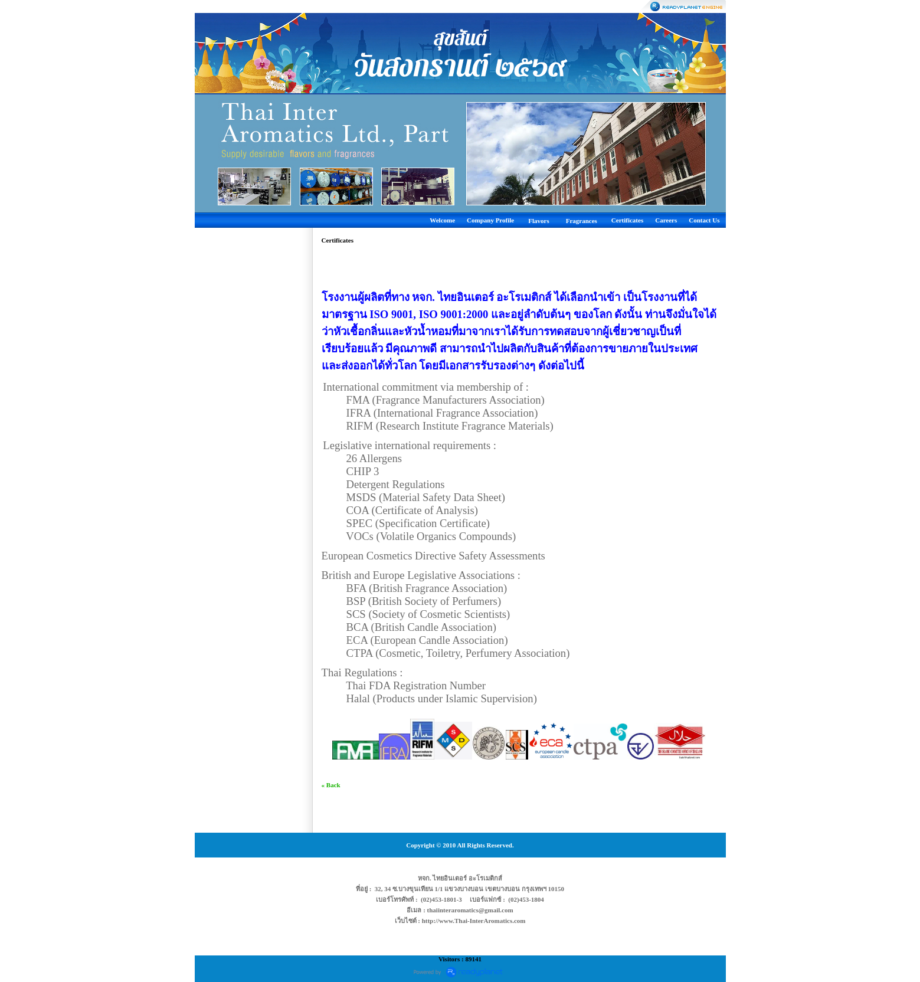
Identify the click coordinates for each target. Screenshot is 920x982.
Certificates (627, 220)
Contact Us (704, 220)
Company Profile (490, 220)
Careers (666, 220)
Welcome (442, 220)
